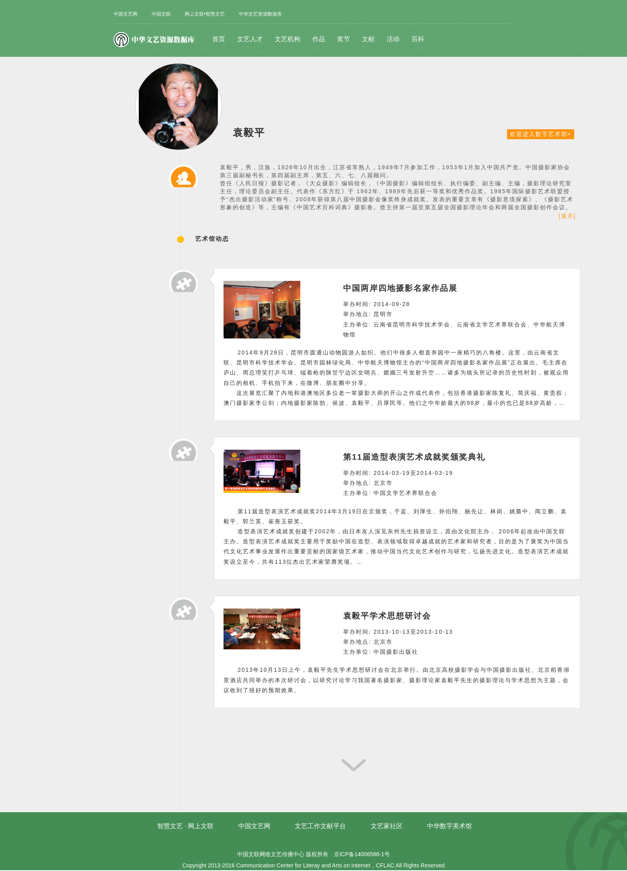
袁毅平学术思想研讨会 (387, 615)
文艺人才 (250, 39)
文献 (368, 39)
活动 (393, 39)
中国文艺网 (126, 14)
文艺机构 (287, 39)
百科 (417, 39)
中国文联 (161, 14)
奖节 (343, 39)
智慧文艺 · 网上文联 (185, 826)
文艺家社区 (387, 826)
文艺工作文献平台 (320, 826)
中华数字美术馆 (449, 826)
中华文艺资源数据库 (260, 14)
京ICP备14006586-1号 (362, 854)
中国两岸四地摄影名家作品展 (400, 288)
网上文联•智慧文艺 (205, 14)
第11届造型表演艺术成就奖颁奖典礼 (414, 457)
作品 (318, 39)
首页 (218, 39)
